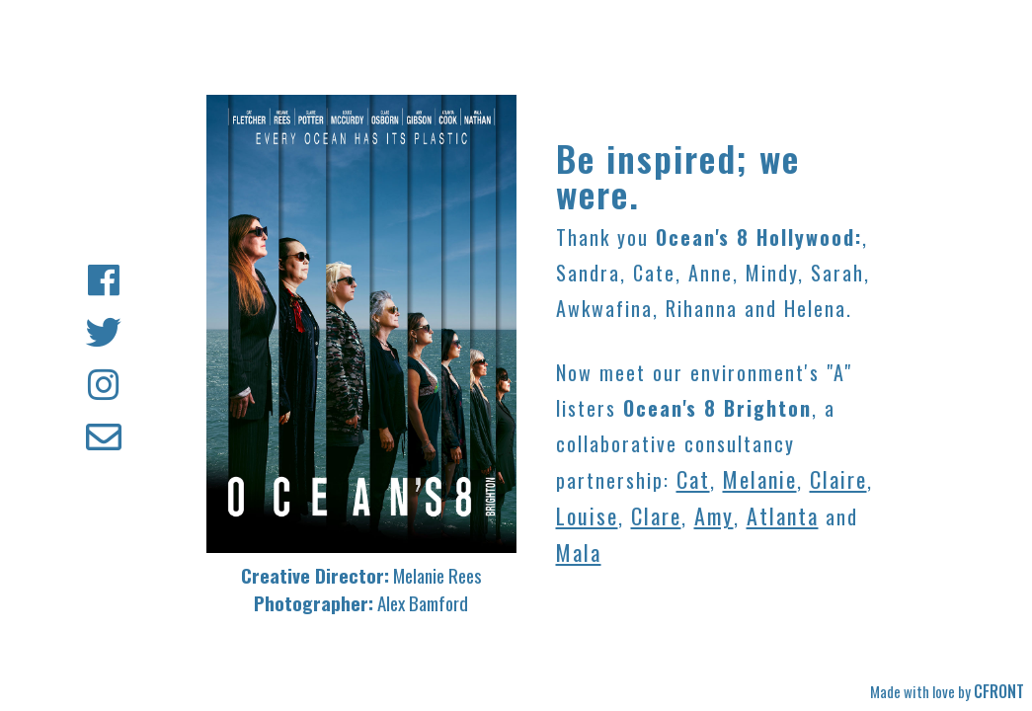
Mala (578, 552)
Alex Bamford (422, 602)
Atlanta (783, 515)
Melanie (760, 479)
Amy (714, 515)
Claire (838, 479)
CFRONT (999, 691)
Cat (693, 479)
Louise (587, 515)
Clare (656, 515)
